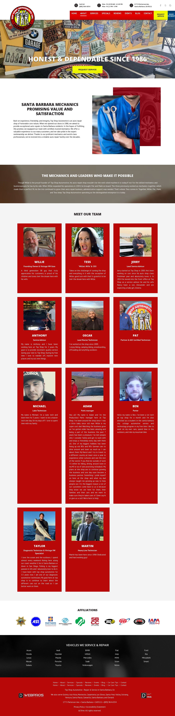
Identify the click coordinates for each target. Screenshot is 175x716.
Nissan (29, 661)
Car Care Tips (113, 682)
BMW (87, 650)
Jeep (117, 654)
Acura (29, 650)
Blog (137, 13)
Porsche (58, 661)
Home (74, 13)
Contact (148, 13)
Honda (29, 654)
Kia (146, 654)
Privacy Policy (79, 707)
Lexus (28, 657)
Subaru (29, 665)
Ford (146, 650)
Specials (106, 13)
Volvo (116, 665)
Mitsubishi (146, 657)
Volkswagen (87, 665)
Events (128, 13)
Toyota (58, 665)
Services (94, 13)
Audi (58, 650)
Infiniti (87, 654)
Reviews (117, 13)
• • (82, 702)
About (83, 13)
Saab (87, 661)
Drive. (82, 710)
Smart (146, 661)
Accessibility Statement (96, 707)
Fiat (117, 650)
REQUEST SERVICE (87, 69)
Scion (117, 661)
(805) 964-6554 (84, 6)
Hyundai (58, 654)
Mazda (58, 657)
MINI (117, 657)
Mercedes (87, 657)
